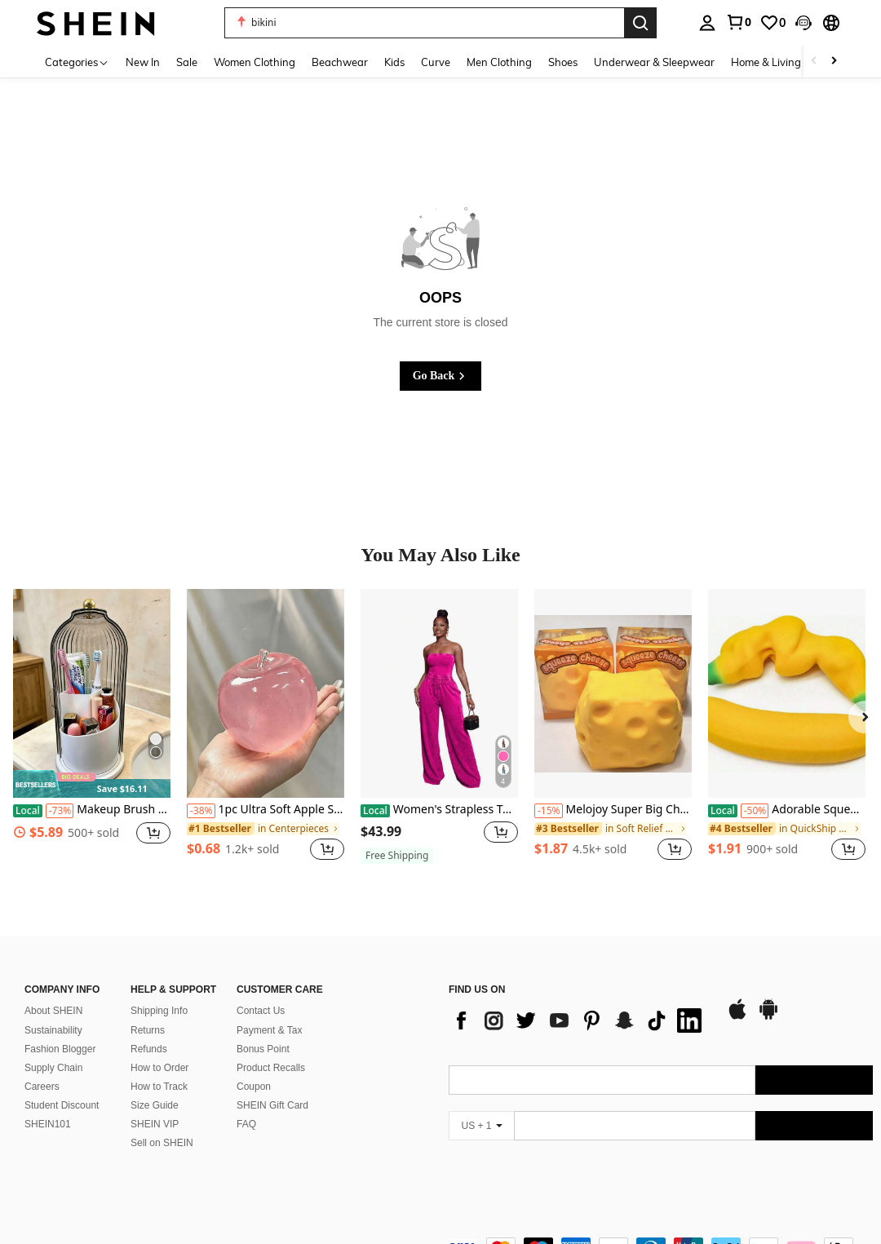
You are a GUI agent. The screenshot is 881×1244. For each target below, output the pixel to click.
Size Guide (155, 1085)
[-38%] (201, 811)
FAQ (246, 1104)
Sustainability (53, 1010)
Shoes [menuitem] (563, 62)
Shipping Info (159, 991)
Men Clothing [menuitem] (499, 62)
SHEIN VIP (155, 1104)
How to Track (159, 1067)
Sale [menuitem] (186, 62)
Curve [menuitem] (435, 62)
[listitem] (91, 734)
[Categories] (77, 61)
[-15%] (548, 811)
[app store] (737, 997)
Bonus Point (263, 1029)
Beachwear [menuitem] (340, 62)
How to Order (159, 1048)
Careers (42, 1067)
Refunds (149, 1029)
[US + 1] (481, 1106)
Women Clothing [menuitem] (254, 62)
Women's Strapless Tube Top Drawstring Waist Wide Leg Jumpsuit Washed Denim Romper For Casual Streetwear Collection (439, 810)
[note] (91, 784)
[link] (738, 22)
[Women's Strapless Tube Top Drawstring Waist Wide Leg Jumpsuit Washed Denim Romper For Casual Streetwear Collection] (439, 694)
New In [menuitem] (143, 62)
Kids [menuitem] (394, 62)
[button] (803, 23)
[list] (579, 1001)
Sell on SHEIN (162, 1123)
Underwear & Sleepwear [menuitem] (654, 62)
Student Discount (61, 1085)
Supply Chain (53, 1048)
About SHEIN (53, 991)
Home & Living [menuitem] (766, 62)
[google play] (768, 997)
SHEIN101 (47, 1104)
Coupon (254, 1067)
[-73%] (60, 811)
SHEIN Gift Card (272, 1085)
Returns (148, 1010)
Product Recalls (271, 1048)
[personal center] (707, 23)
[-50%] (755, 811)
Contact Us (261, 991)
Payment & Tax (269, 1010)
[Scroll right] (833, 61)
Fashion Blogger (59, 1029)
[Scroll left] (814, 61)
